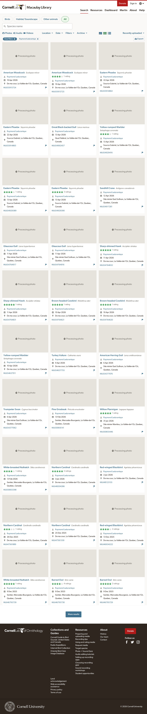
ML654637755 (58, 370)
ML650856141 (58, 428)
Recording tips (81, 639)
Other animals (50, 19)
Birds (7, 19)
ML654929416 (106, 153)
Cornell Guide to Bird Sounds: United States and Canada (60, 639)
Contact (103, 640)
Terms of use (56, 693)
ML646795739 (9, 602)
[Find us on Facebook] (126, 642)
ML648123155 (106, 482)
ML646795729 (106, 602)
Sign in (133, 3)
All (65, 19)
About (133, 10)
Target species (81, 648)
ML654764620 (106, 320)
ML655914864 (106, 91)
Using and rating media (85, 642)
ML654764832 (106, 265)
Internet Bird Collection (60, 648)
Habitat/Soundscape (26, 19)
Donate (122, 3)
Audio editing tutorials (84, 654)
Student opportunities (84, 673)
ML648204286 (58, 486)
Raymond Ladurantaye (16, 77)
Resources (96, 10)
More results (73, 614)
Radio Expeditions (58, 645)
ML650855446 (106, 432)
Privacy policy (56, 690)
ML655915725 (58, 92)
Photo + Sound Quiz (84, 651)
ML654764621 (58, 320)
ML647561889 (9, 544)
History (103, 634)
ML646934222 (106, 544)
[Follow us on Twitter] (132, 642)
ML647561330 (58, 540)
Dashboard (111, 10)
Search (84, 10)
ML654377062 (9, 428)
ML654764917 (9, 265)
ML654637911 (9, 373)
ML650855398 (9, 490)
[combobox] (39, 26)
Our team (104, 637)
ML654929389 (9, 211)
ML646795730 (58, 602)
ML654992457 (58, 146)
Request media (81, 645)
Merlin (123, 10)
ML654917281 (106, 207)
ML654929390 (58, 211)
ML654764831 (9, 320)
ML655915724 (9, 88)
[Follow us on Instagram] (138, 642)
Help (142, 10)
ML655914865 (9, 146)
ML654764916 (58, 265)
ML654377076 (106, 374)
